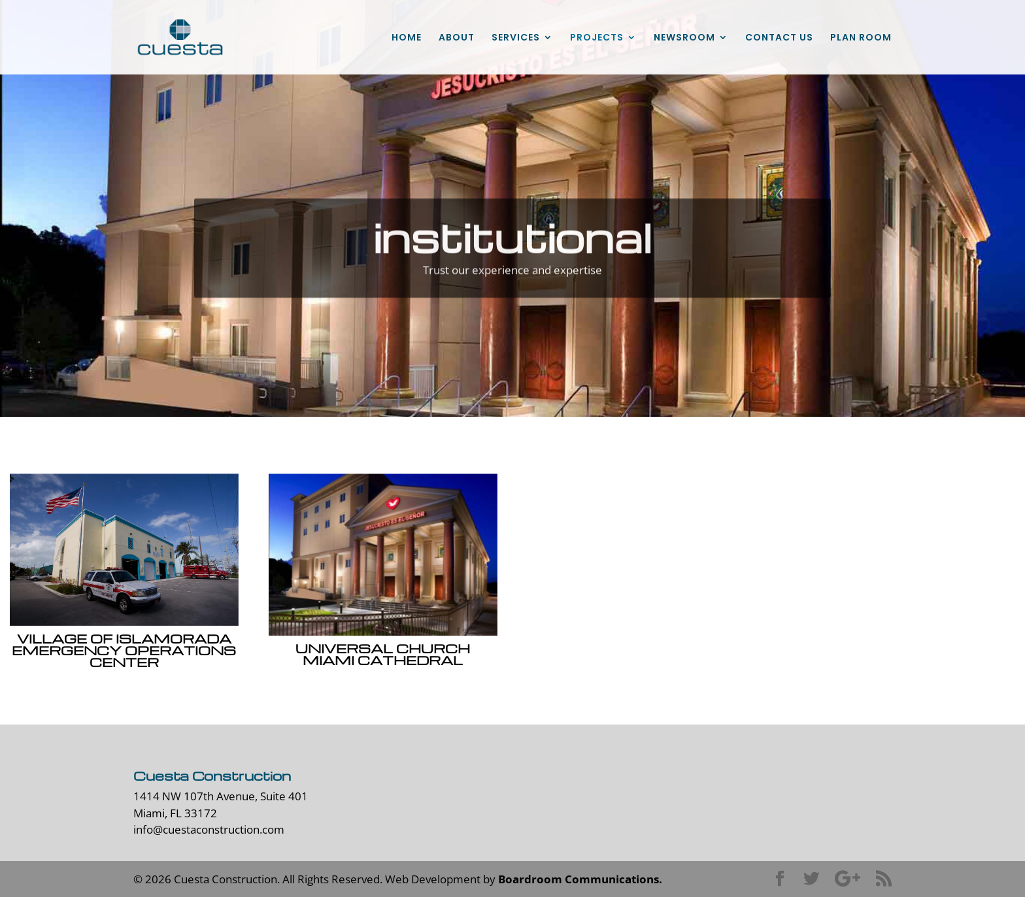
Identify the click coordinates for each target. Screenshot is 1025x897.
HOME (407, 38)
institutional (512, 249)
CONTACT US (779, 38)
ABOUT (457, 38)
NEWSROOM (684, 38)
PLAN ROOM (861, 38)
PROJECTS (597, 38)
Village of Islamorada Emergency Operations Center (123, 650)
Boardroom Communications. (580, 879)
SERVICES (516, 38)
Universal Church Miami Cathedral (382, 654)
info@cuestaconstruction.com (208, 829)
